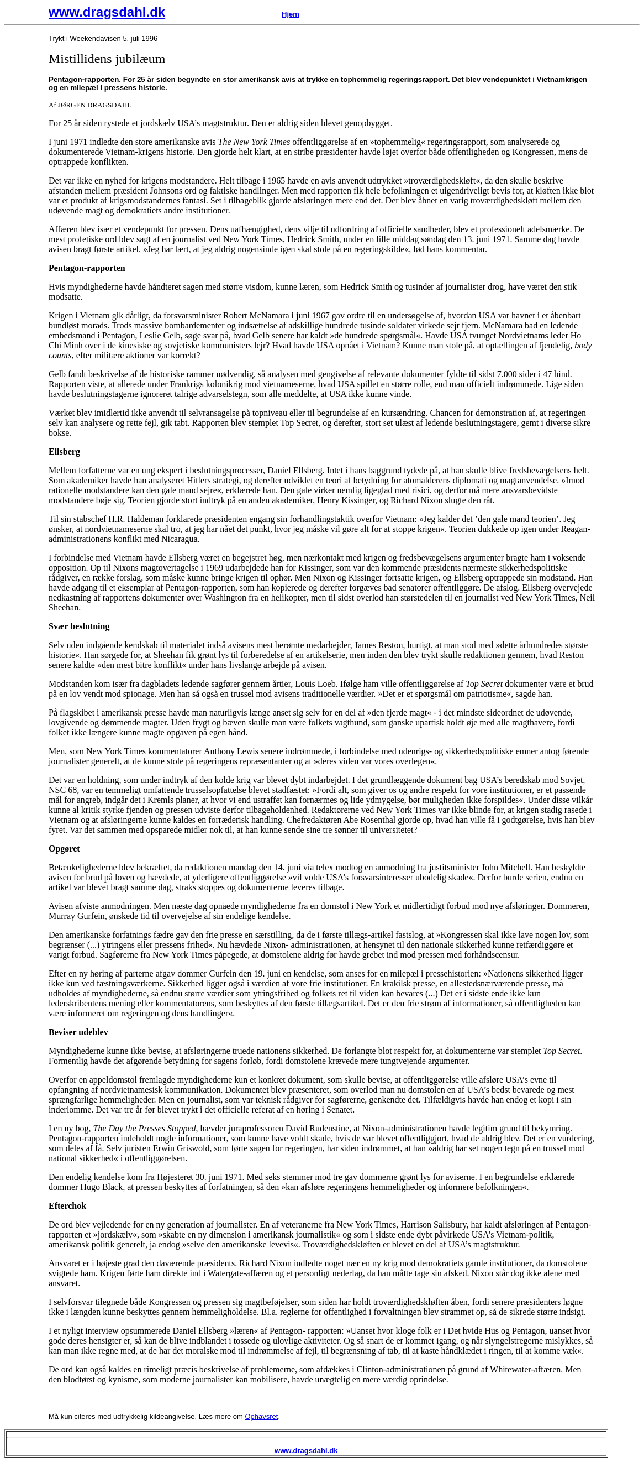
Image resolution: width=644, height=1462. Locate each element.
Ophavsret (261, 1416)
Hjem (290, 14)
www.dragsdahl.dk (107, 11)
